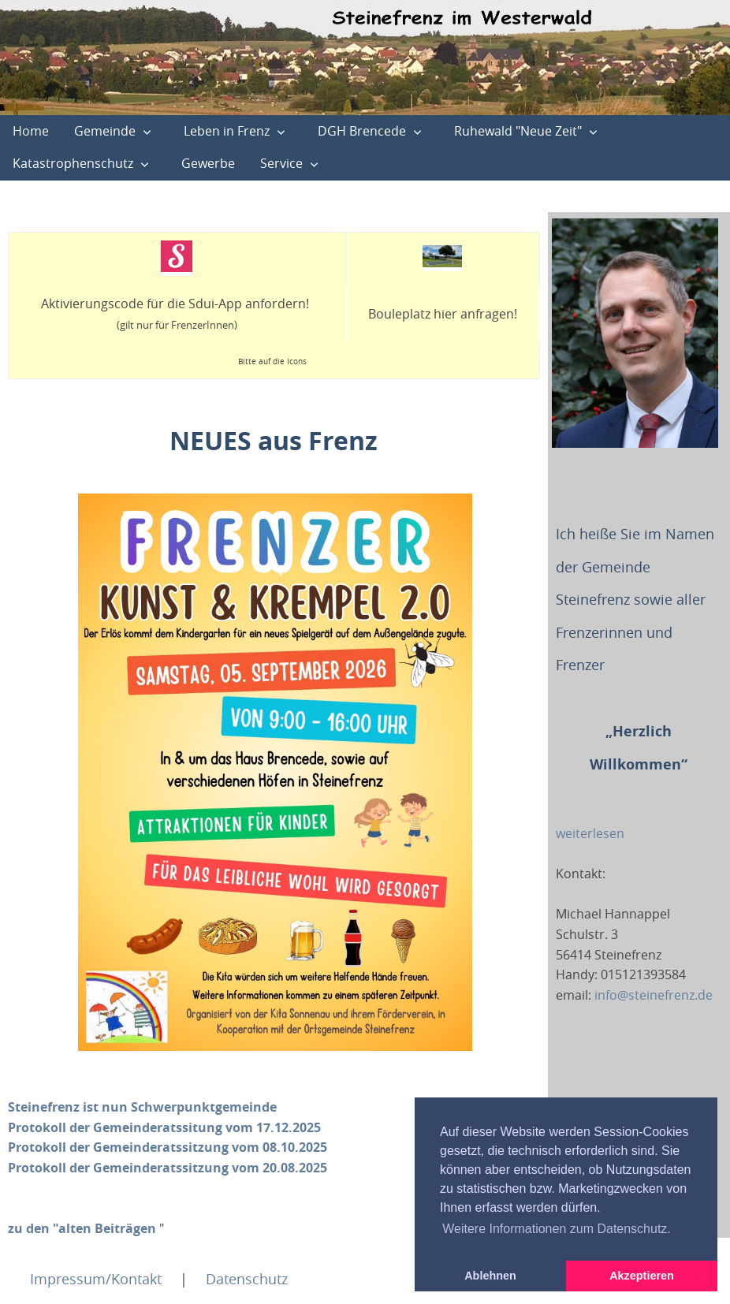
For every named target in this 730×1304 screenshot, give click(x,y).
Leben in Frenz (227, 131)
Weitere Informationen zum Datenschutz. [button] (556, 1228)
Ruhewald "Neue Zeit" (518, 131)
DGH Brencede (362, 131)
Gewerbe (208, 163)
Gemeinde (105, 131)
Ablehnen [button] (490, 1275)
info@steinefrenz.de (653, 995)
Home (31, 131)
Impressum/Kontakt (96, 1278)
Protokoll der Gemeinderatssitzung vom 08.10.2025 (167, 1147)
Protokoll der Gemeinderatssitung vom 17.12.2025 (164, 1127)
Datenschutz (247, 1278)
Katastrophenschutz (73, 163)
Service (281, 163)
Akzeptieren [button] (641, 1275)
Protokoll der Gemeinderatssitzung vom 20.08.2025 (167, 1167)
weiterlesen (590, 833)
